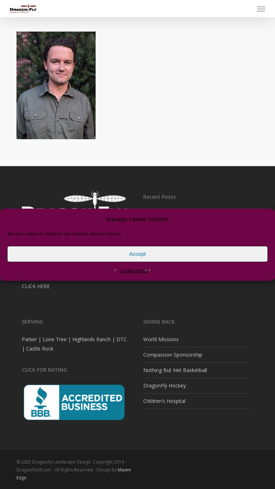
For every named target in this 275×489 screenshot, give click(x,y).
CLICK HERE (36, 286)
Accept (137, 254)
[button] (261, 8)
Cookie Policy (134, 270)
